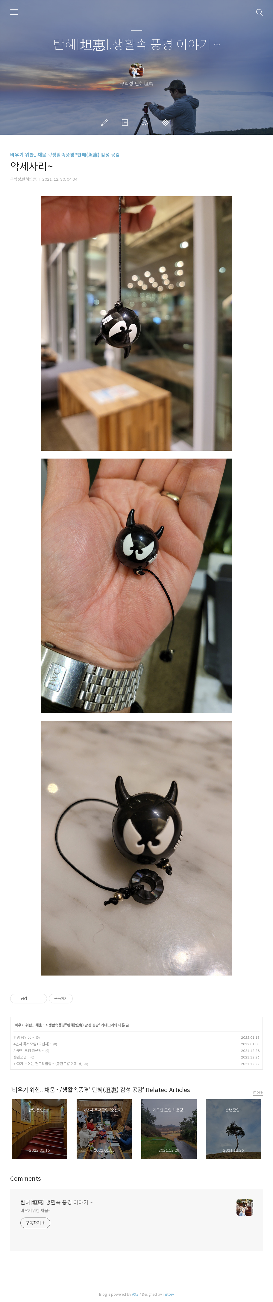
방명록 (126, 122)
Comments (25, 1178)
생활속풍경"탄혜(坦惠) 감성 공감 (73, 1025)
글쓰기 (105, 122)
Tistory (168, 1294)
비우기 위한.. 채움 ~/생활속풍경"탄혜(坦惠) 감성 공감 (65, 155)
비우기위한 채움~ (35, 1210)
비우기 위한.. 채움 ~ (30, 1025)
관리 (167, 122)
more (258, 1092)
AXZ (135, 1294)
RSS (146, 122)
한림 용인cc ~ (23, 1037)
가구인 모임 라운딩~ (28, 1050)
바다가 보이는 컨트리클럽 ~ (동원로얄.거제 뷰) (48, 1063)
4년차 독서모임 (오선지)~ (32, 1044)
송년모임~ (21, 1057)
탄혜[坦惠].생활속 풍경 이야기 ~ (136, 45)
